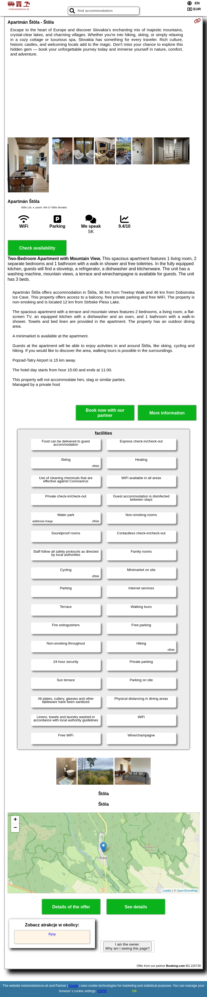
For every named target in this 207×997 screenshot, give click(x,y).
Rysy (52, 934)
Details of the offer (71, 907)
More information (167, 413)
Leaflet (167, 890)
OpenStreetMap (187, 890)
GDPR (102, 991)
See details (136, 907)
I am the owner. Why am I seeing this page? (127, 946)
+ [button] (15, 820)
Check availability (37, 248)
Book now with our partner (105, 413)
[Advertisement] (103, 97)
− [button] (15, 828)
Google (73, 986)
